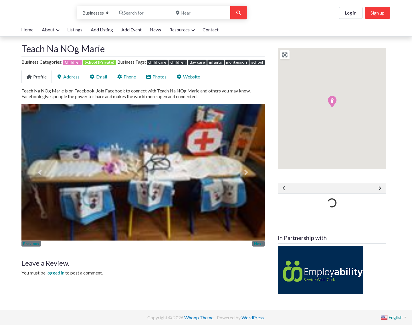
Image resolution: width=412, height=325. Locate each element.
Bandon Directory (45, 8)
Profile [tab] (36, 76)
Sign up (378, 12)
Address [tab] (68, 76)
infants (215, 62)
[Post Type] (95, 13)
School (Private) (99, 62)
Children (73, 62)
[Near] (200, 13)
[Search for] (144, 13)
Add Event (131, 29)
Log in (350, 12)
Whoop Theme (199, 317)
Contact (211, 29)
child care (157, 62)
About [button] (48, 29)
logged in (55, 272)
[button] (39, 172)
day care (197, 62)
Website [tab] (188, 76)
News (155, 29)
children (178, 62)
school (257, 62)
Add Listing (102, 29)
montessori (236, 62)
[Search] (238, 13)
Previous (31, 243)
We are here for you (41, 18)
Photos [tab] (156, 76)
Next (258, 243)
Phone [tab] (126, 76)
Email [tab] (98, 76)
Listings (74, 29)
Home (27, 29)
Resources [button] (179, 29)
